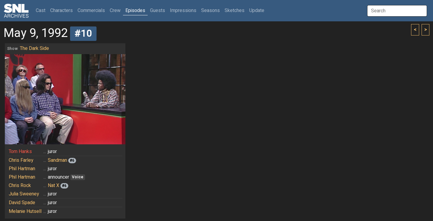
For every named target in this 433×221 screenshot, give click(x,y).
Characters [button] (61, 10)
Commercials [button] (91, 10)
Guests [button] (157, 10)
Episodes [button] (135, 10)
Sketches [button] (234, 10)
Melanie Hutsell (25, 211)
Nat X (53, 185)
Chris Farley (21, 160)
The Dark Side (34, 48)
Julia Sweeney (24, 194)
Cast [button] (42, 10)
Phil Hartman (22, 168)
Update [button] (256, 10)
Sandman (57, 160)
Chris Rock (20, 185)
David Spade (22, 202)
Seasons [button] (210, 10)
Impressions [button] (183, 10)
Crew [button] (115, 10)
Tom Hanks (20, 151)
